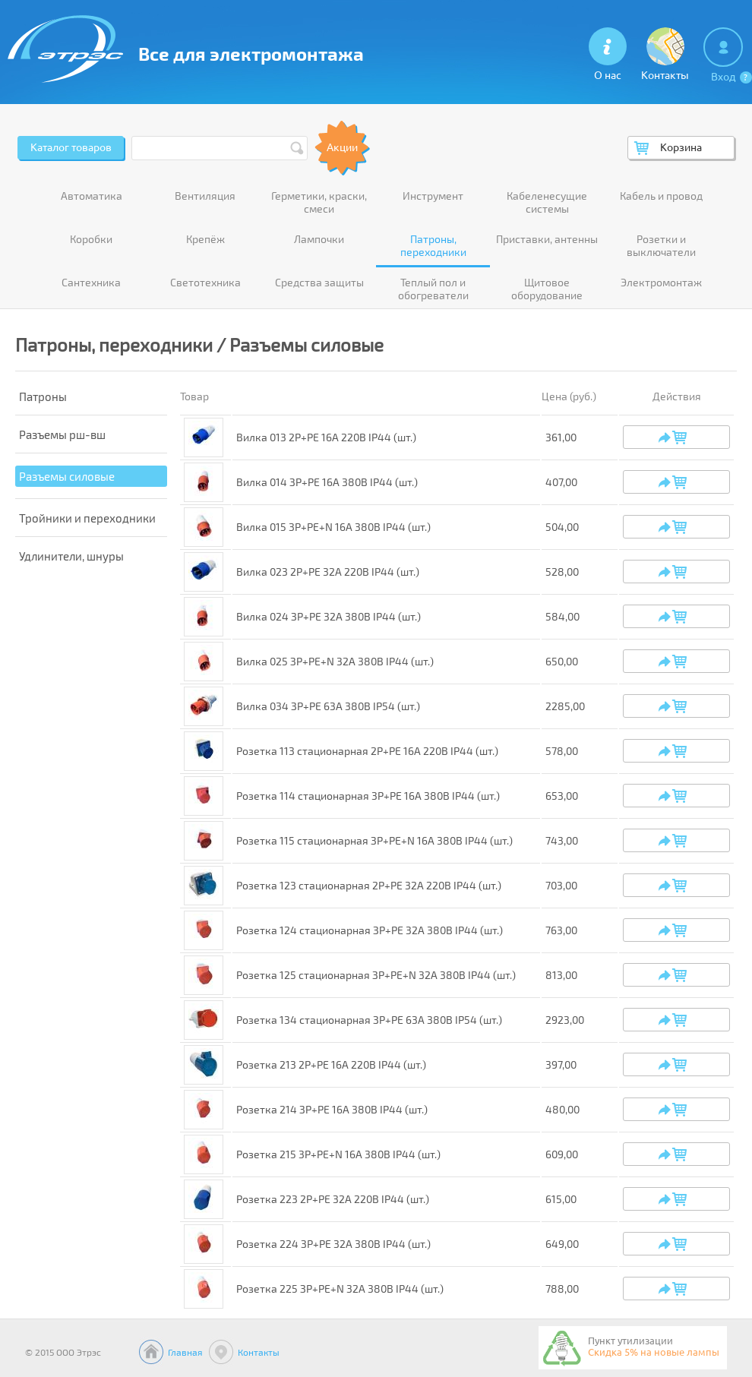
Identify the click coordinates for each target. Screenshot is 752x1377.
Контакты (259, 1352)
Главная (185, 1352)
